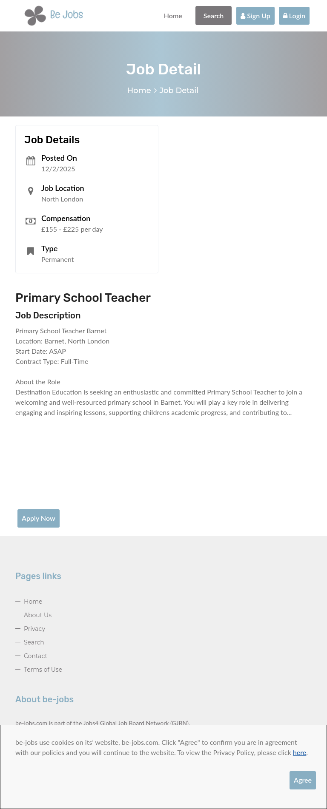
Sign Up (255, 15)
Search (214, 15)
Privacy (34, 629)
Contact (35, 656)
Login (294, 15)
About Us (38, 615)
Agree (303, 780)
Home (173, 15)
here (299, 752)
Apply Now (38, 518)
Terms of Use (43, 669)
